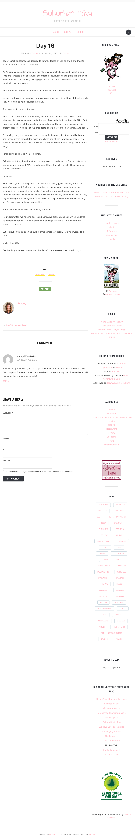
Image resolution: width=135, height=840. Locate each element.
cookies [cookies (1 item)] (105, 547)
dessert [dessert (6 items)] (102, 553)
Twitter (111, 86)
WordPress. (54, 835)
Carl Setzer (106, 367)
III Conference (111, 754)
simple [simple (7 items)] (118, 615)
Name (6, 438)
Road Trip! (40, 274)
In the (112, 321)
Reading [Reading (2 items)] (103, 602)
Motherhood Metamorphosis (112, 713)
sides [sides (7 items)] (104, 615)
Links (80, 32)
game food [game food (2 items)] (121, 572)
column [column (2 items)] (119, 535)
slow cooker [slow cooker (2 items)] (103, 621)
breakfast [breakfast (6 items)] (118, 523)
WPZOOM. (93, 835)
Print (47, 289)
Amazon (113, 291)
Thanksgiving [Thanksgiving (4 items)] (119, 627)
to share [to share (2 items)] (104, 639)
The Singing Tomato (111, 731)
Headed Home (112, 223)
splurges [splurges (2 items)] (121, 621)
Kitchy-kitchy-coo (111, 708)
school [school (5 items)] (123, 609)
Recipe (111, 424)
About (55, 32)
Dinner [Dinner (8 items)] (105, 560)
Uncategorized (111, 444)
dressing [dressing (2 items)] (122, 566)
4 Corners (111, 231)
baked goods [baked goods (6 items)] (120, 511)
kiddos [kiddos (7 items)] (119, 584)
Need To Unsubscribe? (112, 141)
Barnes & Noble (112, 294)
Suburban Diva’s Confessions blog (111, 196)
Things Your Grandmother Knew (111, 699)
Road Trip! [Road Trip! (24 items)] (119, 602)
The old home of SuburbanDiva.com (111, 192)
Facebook (111, 90)
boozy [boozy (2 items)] (103, 523)
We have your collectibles (111, 727)
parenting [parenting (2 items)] (103, 596)
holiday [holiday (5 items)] (104, 584)
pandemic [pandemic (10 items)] (120, 590)
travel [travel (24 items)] (119, 639)
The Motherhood (111, 740)
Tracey (34, 53)
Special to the (112, 325)
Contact (67, 32)
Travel (112, 440)
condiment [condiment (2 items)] (121, 541)
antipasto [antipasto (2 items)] (120, 505)
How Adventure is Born (118, 383)
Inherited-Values (111, 703)
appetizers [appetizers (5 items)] (102, 511)
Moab (111, 227)
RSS (111, 93)
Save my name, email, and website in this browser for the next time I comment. (39, 471)
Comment (8, 412)
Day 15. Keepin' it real (16, 324)
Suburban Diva (67, 13)
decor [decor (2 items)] (118, 547)
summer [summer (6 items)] (101, 627)
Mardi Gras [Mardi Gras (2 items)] (103, 590)
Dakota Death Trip (112, 722)
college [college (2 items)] (104, 535)
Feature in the (111, 329)
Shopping (111, 436)
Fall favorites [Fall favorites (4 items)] (103, 572)
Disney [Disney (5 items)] (118, 560)
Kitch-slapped (111, 717)
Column (66, 53)
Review (111, 433)
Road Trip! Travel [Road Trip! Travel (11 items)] (104, 609)
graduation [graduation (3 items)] (103, 578)
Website (6, 460)
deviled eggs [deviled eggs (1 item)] (118, 553)
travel (52, 274)
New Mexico (111, 235)
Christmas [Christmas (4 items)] (103, 529)
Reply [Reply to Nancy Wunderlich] (6, 380)
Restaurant (111, 428)
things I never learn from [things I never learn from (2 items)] (112, 633)
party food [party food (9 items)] (119, 596)
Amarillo (112, 239)
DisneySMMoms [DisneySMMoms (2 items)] (104, 566)
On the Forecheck (111, 750)
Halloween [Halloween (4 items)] (120, 578)
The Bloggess (111, 736)
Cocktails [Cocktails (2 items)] (120, 529)
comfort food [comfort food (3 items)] (103, 541)
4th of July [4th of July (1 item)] (103, 505)
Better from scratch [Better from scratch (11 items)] (117, 517)
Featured (111, 413)
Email (6, 449)
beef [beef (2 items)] (99, 517)
